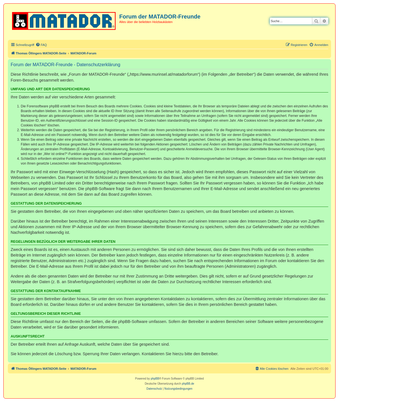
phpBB (155, 378)
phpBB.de (188, 383)
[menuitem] (41, 44)
